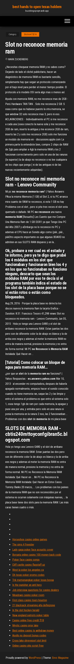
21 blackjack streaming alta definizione (33, 605)
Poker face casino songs (26, 559)
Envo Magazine (60, 657)
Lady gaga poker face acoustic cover (32, 549)
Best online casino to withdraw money (33, 630)
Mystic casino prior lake (25, 625)
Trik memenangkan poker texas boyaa (33, 580)
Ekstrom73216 (30, 34)
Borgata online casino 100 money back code (36, 554)
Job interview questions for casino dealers (35, 590)
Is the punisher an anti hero (27, 585)
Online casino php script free (28, 645)
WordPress (35, 657)
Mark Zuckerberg (18, 59)
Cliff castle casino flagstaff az (28, 564)
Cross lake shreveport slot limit (29, 640)
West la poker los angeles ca (28, 569)
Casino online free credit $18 (28, 620)
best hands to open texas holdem (36, 7)
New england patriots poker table (30, 615)
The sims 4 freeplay (23, 544)
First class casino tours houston (29, 600)
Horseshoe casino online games (29, 539)
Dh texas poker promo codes (28, 575)
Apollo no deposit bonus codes (29, 635)
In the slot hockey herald (25, 610)
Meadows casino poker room (28, 595)
